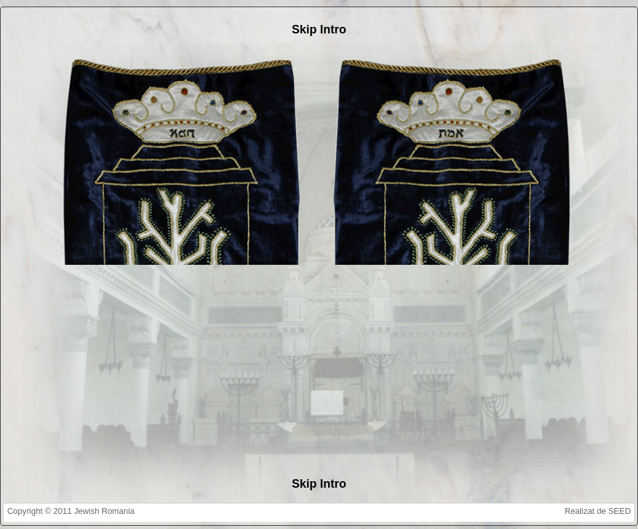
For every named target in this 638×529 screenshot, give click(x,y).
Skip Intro (318, 29)
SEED (619, 511)
